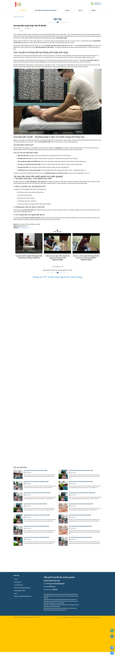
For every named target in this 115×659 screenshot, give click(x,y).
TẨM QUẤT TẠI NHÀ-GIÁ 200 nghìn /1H (23, 596)
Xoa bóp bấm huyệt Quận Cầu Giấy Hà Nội (80, 515)
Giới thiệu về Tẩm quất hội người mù (45, 10)
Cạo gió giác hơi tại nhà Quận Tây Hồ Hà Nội (35, 504)
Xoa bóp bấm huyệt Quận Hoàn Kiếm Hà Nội (80, 537)
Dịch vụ (67, 10)
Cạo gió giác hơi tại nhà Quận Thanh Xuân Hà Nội (37, 515)
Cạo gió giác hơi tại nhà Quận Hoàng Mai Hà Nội (36, 526)
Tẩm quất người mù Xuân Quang (26, 617)
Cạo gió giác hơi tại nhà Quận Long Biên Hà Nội (36, 481)
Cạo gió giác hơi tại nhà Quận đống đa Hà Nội (81, 481)
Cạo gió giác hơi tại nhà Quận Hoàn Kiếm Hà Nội (36, 537)
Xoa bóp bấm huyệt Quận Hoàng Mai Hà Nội (80, 526)
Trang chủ (23, 10)
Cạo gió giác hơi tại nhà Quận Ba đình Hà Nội (35, 470)
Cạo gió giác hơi (17, 582)
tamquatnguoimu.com (24, 227)
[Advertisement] (57, 562)
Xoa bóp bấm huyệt (18, 585)
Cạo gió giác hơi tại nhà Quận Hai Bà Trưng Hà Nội (82, 493)
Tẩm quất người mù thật (19, 590)
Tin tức (80, 10)
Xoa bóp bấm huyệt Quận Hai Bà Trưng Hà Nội (81, 470)
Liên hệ (93, 10)
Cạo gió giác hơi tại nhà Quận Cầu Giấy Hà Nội (81, 504)
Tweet (21, 30)
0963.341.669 (98, 4)
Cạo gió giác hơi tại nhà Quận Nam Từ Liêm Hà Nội (37, 493)
